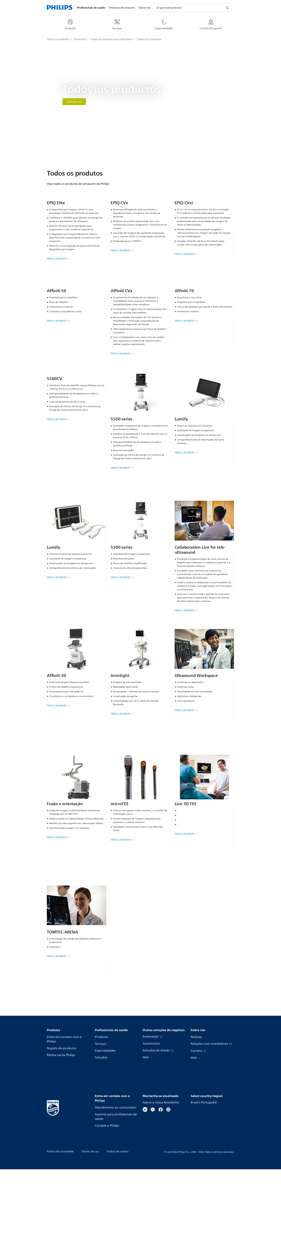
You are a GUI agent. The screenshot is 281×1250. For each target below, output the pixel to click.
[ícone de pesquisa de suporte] (227, 7)
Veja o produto (57, 298)
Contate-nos (74, 101)
